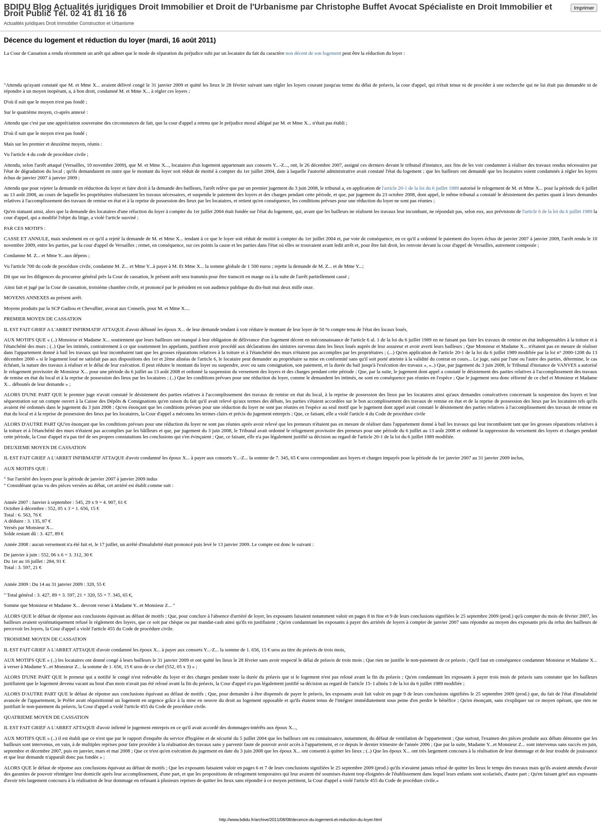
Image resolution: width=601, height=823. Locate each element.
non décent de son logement (313, 53)
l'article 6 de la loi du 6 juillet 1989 (557, 211)
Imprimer (584, 8)
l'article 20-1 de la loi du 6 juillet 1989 (420, 188)
